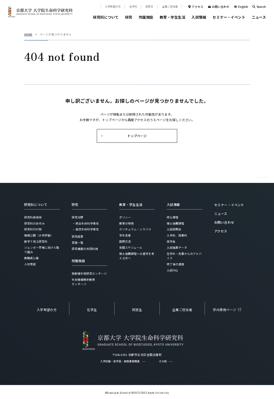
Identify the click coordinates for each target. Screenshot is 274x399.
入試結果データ (177, 248)
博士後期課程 (175, 223)
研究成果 (77, 236)
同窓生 (149, 6)
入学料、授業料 (177, 235)
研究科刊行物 (33, 229)
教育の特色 (126, 223)
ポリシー (125, 217)
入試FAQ (172, 270)
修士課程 (172, 217)
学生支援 (125, 235)
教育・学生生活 (172, 17)
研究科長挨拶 (33, 217)
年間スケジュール (130, 248)
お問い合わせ (220, 7)
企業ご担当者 (170, 6)
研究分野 (77, 217)
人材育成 (30, 264)
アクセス (197, 7)
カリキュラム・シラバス (135, 229)
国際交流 (125, 241)
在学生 (133, 6)
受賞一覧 (77, 243)
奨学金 (171, 241)
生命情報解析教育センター (83, 282)
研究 (128, 17)
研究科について (105, 17)
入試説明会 (174, 229)
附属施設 (146, 17)
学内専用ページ (224, 309)
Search (261, 7)
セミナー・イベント (228, 17)
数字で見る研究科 (36, 241)
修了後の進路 (175, 264)
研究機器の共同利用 (85, 249)
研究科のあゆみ (34, 223)
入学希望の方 (113, 6)
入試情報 (199, 17)
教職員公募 (31, 258)
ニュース (259, 17)
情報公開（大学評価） (38, 235)
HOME (28, 34)
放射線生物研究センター (88, 273)
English (243, 7)
